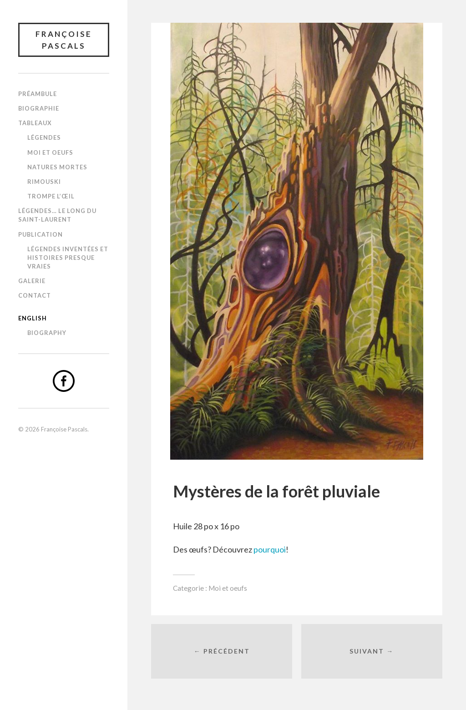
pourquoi (269, 549)
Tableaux (35, 123)
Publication (40, 234)
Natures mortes (57, 167)
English (32, 318)
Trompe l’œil (51, 196)
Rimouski (44, 181)
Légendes (44, 137)
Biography (46, 332)
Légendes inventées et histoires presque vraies (67, 257)
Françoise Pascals (63, 40)
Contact (34, 295)
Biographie (38, 108)
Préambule (37, 93)
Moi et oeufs (50, 152)
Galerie (32, 280)
